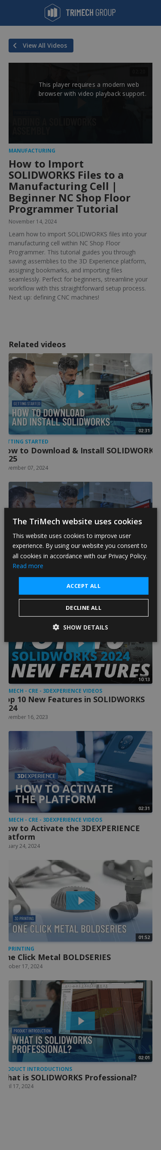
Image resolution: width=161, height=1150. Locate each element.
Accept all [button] (83, 586)
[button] (80, 627)
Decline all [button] (83, 608)
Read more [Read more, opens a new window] (27, 565)
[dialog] (80, 575)
